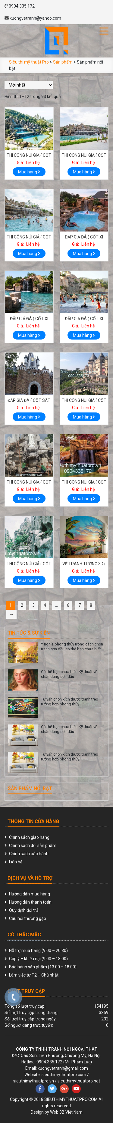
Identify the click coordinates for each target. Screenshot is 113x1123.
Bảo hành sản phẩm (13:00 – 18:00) (43, 966)
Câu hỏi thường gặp (27, 918)
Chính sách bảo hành (29, 853)
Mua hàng (29, 171)
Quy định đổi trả (24, 910)
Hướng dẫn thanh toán (30, 902)
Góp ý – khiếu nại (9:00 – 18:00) (38, 958)
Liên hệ (15, 861)
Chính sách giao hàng (29, 837)
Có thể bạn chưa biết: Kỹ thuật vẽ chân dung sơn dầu (69, 674)
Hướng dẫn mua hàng (29, 894)
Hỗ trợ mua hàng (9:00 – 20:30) (38, 950)
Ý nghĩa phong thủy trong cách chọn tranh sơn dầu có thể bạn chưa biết (72, 646)
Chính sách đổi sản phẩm (32, 845)
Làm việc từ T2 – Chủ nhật (33, 975)
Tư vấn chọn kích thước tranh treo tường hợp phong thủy (69, 701)
